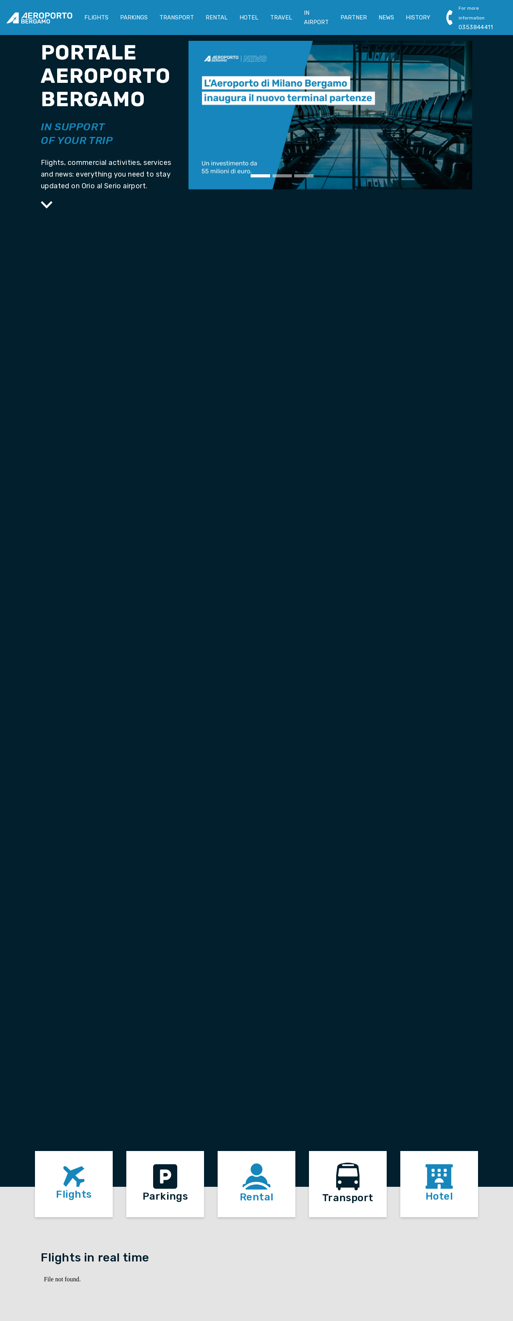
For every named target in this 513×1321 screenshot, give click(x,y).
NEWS (386, 17)
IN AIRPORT (316, 17)
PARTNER (353, 17)
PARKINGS (134, 17)
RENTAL (217, 17)
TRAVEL (281, 17)
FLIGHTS (96, 17)
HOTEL (248, 17)
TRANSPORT (176, 17)
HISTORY (418, 17)
